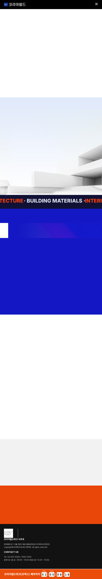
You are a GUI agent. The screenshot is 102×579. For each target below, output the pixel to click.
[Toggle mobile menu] (96, 4)
